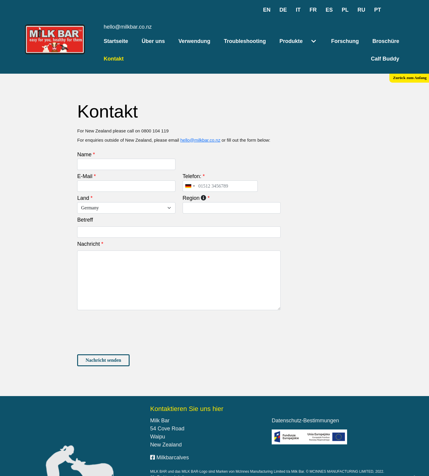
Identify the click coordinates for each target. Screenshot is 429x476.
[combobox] (190, 167)
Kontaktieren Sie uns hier (186, 389)
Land (83, 179)
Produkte (291, 41)
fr (313, 10)
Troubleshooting (245, 41)
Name (84, 135)
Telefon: (192, 157)
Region (191, 179)
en (267, 10)
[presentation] (122, 313)
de (283, 10)
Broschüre (385, 41)
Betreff (85, 201)
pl (345, 10)
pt (377, 10)
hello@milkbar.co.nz (128, 27)
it (298, 10)
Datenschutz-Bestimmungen (305, 401)
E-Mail (84, 157)
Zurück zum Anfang (410, 77)
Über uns (153, 41)
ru (361, 10)
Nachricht (88, 225)
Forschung (345, 41)
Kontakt (114, 59)
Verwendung (194, 41)
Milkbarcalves (169, 438)
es (329, 10)
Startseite (116, 41)
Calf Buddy (385, 59)
